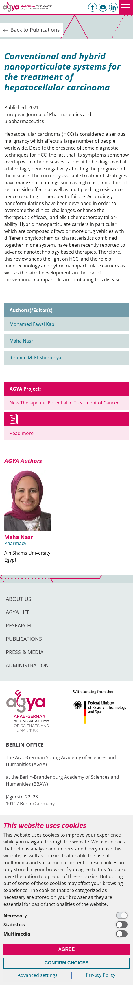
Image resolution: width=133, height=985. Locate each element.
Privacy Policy (100, 975)
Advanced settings (38, 975)
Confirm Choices (66, 962)
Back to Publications (31, 30)
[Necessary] (66, 915)
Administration (27, 665)
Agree (66, 949)
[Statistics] (66, 924)
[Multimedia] (66, 933)
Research (18, 625)
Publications (24, 638)
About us (18, 598)
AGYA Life (18, 612)
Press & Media (24, 651)
